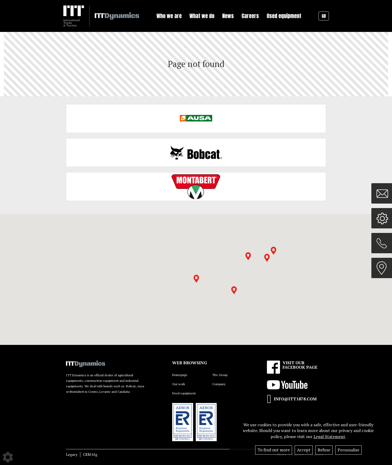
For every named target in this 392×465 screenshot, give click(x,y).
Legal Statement (329, 436)
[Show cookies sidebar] (8, 457)
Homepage (179, 375)
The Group (219, 375)
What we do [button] (201, 16)
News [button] (228, 16)
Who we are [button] (169, 16)
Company (219, 384)
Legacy (71, 454)
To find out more (273, 450)
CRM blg (90, 454)
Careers (250, 16)
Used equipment (284, 16)
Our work (178, 384)
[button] (267, 258)
